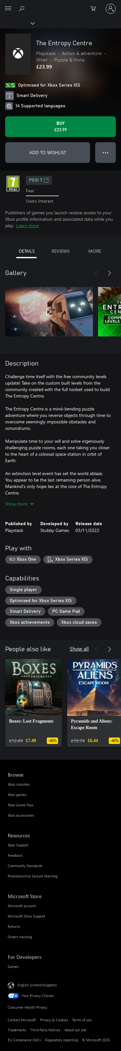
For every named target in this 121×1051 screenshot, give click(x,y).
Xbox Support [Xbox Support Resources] (18, 845)
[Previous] (96, 273)
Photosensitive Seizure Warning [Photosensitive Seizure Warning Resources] (32, 876)
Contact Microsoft (22, 1020)
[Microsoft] (60, 5)
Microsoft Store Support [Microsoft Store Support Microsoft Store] (26, 916)
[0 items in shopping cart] (95, 8)
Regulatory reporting (61, 1040)
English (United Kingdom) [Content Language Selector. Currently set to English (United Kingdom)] (37, 984)
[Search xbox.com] (22, 8)
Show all (79, 648)
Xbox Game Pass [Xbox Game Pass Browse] (21, 805)
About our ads (75, 1030)
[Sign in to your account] (110, 8)
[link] (33, 703)
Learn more (27, 225)
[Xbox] (17, 22)
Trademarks (17, 1030)
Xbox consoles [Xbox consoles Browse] (19, 784)
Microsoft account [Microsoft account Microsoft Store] (22, 906)
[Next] (109, 273)
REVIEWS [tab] (60, 251)
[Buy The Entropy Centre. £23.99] (60, 126)
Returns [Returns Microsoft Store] (14, 926)
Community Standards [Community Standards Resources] (25, 866)
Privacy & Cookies (54, 1020)
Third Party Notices (45, 1030)
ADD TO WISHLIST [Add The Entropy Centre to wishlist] (47, 152)
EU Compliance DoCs (24, 1040)
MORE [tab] (94, 251)
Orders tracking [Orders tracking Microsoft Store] (20, 937)
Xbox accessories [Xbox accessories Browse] (21, 815)
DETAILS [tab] (27, 251)
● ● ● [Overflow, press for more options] (106, 152)
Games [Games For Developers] (13, 966)
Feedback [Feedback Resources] (15, 855)
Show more (19, 504)
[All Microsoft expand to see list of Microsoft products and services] (8, 8)
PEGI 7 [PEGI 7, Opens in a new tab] (39, 180)
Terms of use (82, 1020)
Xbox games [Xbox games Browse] (17, 794)
